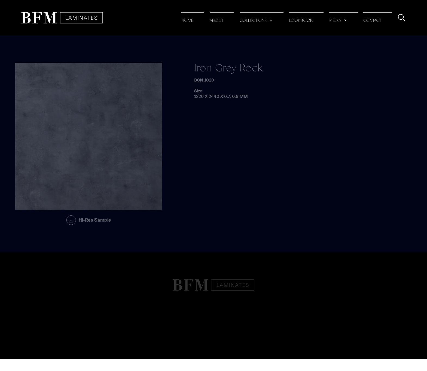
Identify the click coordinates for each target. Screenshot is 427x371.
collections (253, 21)
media (335, 21)
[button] (261, 17)
